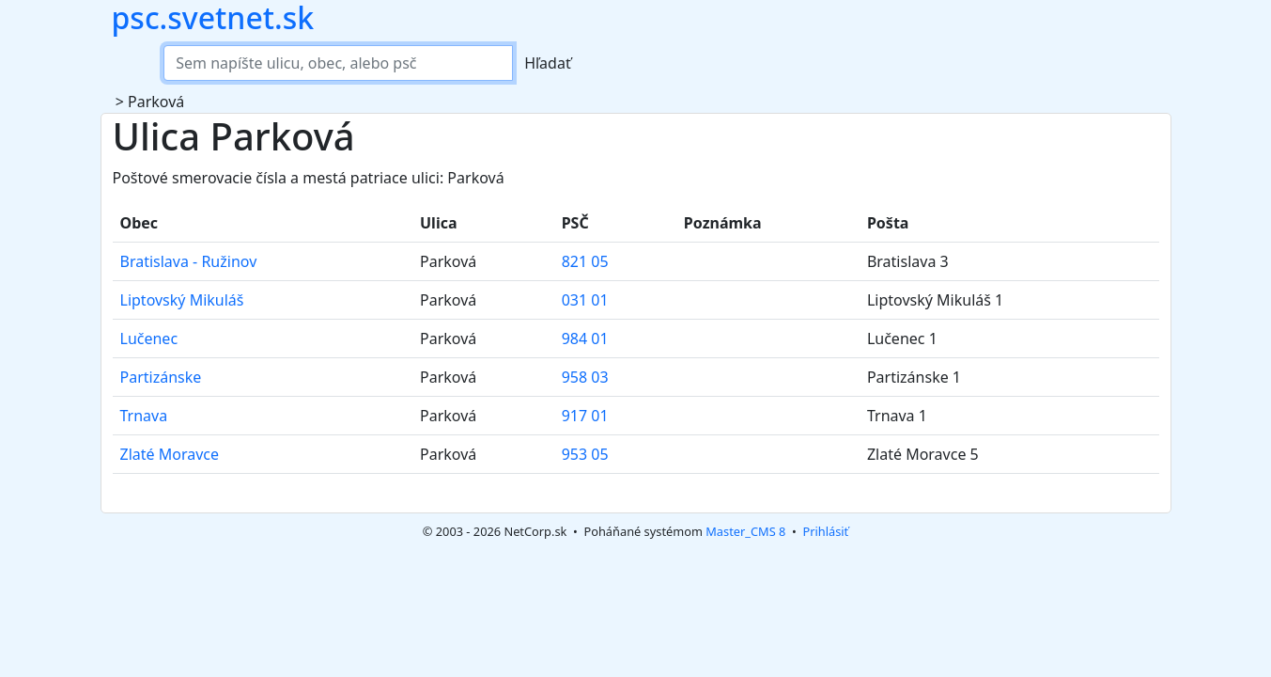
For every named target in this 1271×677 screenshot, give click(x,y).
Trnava (144, 415)
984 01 (585, 338)
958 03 (585, 377)
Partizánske (161, 377)
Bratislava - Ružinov (188, 261)
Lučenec (149, 338)
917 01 (585, 415)
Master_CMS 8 (745, 531)
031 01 (585, 300)
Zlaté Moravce (170, 454)
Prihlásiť (825, 531)
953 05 (585, 454)
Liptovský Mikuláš (182, 300)
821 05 (585, 261)
